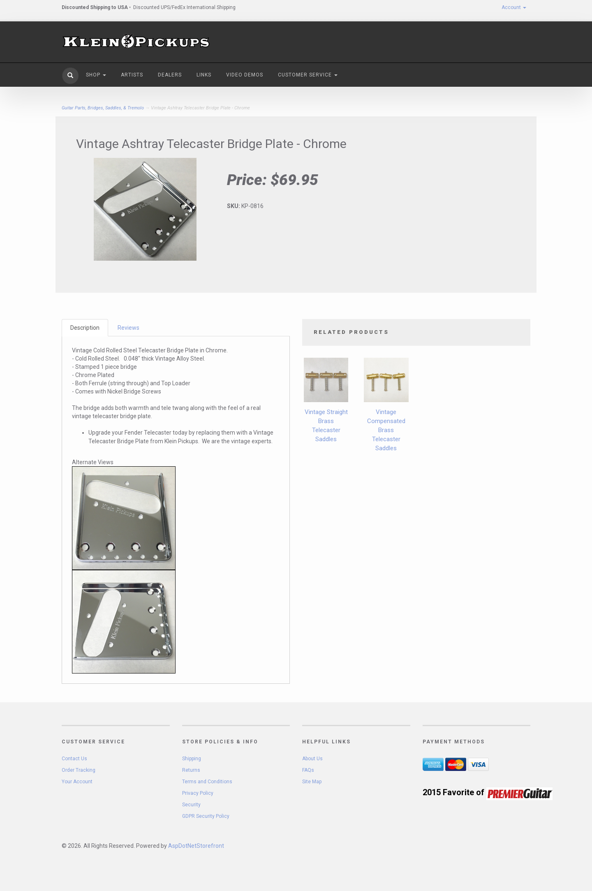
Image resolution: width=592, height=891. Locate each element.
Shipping (191, 758)
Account (514, 7)
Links (204, 75)
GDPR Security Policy (205, 816)
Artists (132, 75)
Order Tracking (78, 770)
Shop (96, 75)
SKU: (234, 206)
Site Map (311, 782)
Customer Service (308, 75)
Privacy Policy (197, 793)
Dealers (170, 75)
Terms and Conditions (207, 782)
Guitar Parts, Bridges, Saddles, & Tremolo (103, 108)
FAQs (308, 770)
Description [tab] (84, 327)
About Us (312, 758)
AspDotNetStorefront (196, 845)
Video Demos (244, 75)
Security (191, 805)
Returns (191, 770)
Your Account (77, 782)
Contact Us (74, 758)
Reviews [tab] (128, 327)
